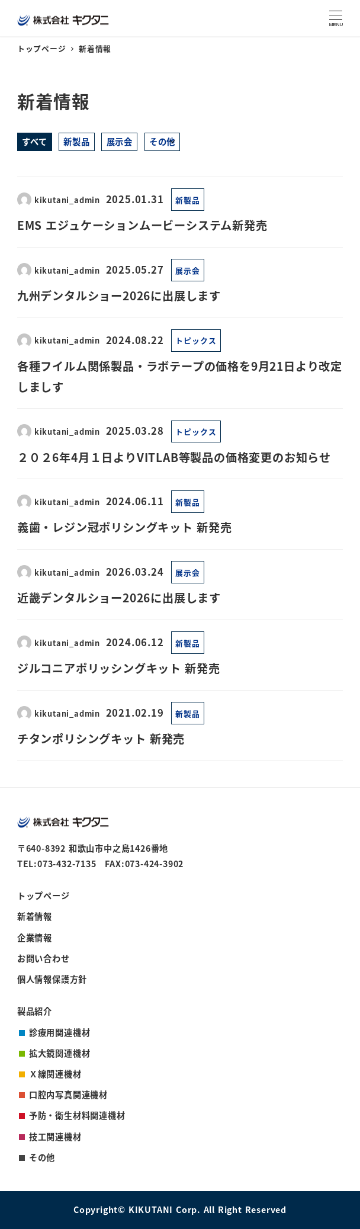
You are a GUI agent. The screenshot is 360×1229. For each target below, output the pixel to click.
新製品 (76, 141)
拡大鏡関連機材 (60, 1053)
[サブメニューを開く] (172, 140)
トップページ (43, 895)
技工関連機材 (55, 1137)
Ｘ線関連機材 (55, 1074)
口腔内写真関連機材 (68, 1094)
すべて (34, 141)
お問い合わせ (43, 958)
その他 (162, 141)
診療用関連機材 (60, 1032)
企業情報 (34, 938)
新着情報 (34, 916)
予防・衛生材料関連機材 (77, 1115)
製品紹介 (34, 1011)
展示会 (120, 141)
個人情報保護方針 (52, 979)
